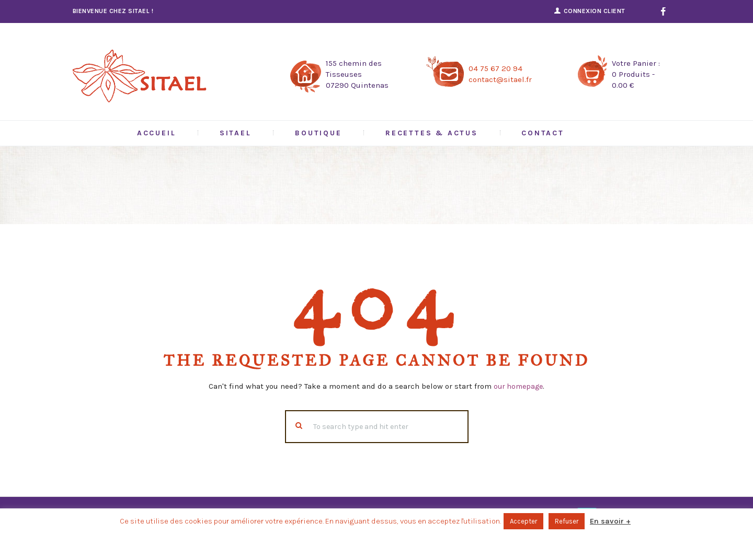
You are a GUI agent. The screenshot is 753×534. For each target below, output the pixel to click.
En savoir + (610, 521)
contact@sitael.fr (500, 79)
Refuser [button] (566, 521)
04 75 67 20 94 (495, 68)
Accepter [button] (523, 521)
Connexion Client (594, 11)
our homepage (518, 386)
